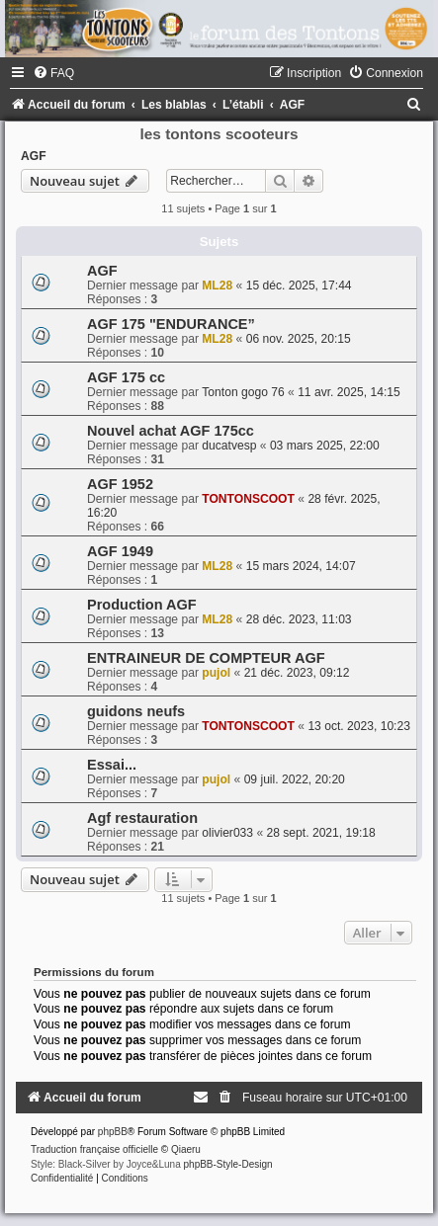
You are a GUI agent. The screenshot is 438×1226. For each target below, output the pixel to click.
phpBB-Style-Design (228, 1164)
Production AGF (142, 605)
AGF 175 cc (126, 377)
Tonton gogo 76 (243, 392)
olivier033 (227, 833)
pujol (216, 673)
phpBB (113, 1131)
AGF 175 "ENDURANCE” (171, 324)
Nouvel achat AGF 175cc (170, 431)
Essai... (111, 765)
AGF (33, 156)
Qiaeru (186, 1149)
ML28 (217, 285)
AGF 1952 (120, 484)
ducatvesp (229, 445)
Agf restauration (142, 818)
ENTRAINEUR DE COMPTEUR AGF (206, 658)
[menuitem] (53, 73)
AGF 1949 (120, 551)
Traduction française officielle (94, 1149)
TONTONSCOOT (248, 499)
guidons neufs (136, 711)
